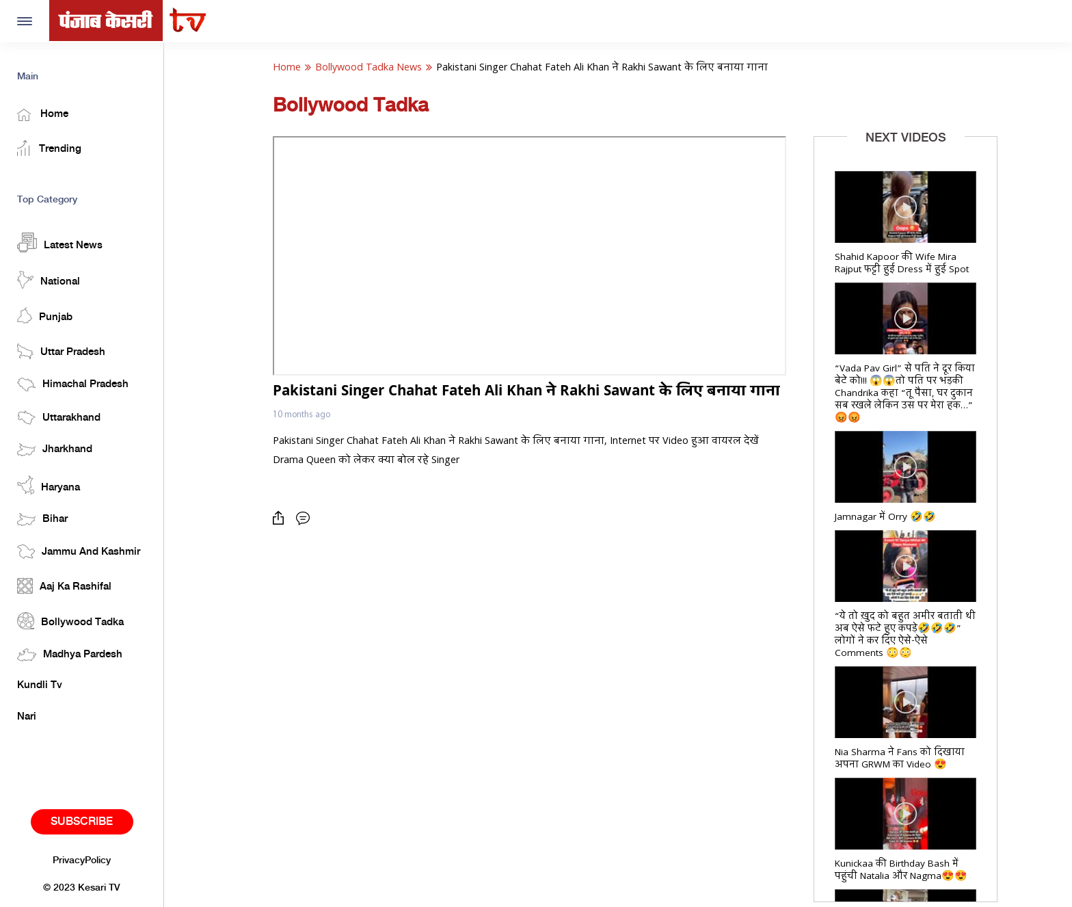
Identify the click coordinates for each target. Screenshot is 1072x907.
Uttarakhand (58, 417)
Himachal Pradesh (73, 384)
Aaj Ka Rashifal (64, 586)
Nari (26, 716)
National (48, 280)
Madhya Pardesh (69, 654)
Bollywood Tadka (70, 620)
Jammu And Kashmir (78, 551)
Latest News (60, 242)
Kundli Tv (39, 685)
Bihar (42, 519)
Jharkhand (54, 449)
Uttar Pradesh (61, 351)
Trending (49, 148)
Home (42, 115)
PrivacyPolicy (82, 860)
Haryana (48, 485)
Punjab (44, 315)
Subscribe (82, 822)
